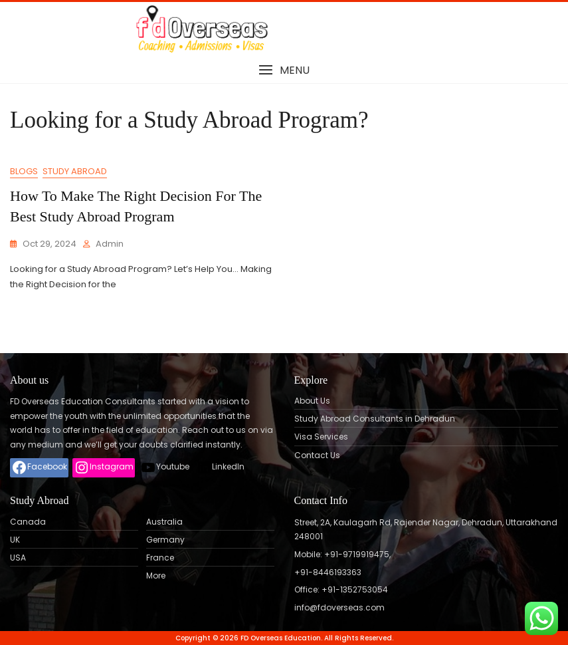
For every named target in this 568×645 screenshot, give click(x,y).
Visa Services (321, 437)
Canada (28, 522)
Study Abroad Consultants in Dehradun (374, 419)
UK (15, 540)
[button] (284, 70)
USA (18, 558)
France (160, 558)
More (155, 576)
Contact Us (317, 455)
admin (110, 243)
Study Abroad (75, 171)
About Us (312, 401)
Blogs (24, 171)
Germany (165, 540)
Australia (164, 522)
